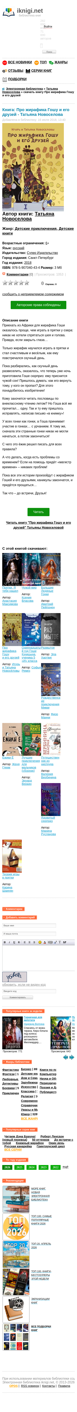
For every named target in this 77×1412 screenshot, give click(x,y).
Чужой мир (29, 587)
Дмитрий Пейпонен (48, 605)
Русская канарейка (18, 1146)
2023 (44, 1167)
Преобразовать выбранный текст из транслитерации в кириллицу (59, 942)
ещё (65, 1166)
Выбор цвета (44, 942)
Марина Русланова (48, 832)
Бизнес (26, 1069)
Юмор (25, 1114)
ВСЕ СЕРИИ (13, 1149)
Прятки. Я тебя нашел (10, 589)
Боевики (8, 1088)
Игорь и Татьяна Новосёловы (11, 667)
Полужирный (4, 942)
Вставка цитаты (55, 942)
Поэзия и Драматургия (56, 1087)
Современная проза (35, 1100)
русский (18, 248)
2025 (19, 1167)
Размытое (48, 647)
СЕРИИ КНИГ (41, 70)
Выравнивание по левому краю (24, 942)
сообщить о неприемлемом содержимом (33, 294)
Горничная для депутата (33, 1019)
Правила (64, 1386)
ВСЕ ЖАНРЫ (30, 1118)
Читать (38, 512)
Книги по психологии (55, 1069)
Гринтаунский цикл (51, 1146)
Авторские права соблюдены (38, 305)
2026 (7, 1167)
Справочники (30, 1105)
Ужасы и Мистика (33, 1109)
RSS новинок (30, 1386)
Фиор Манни (49, 715)
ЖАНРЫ (61, 62)
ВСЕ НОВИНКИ (20, 62)
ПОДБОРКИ (17, 79)
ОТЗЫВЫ (15, 70)
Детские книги (31, 1073)
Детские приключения (35, 228)
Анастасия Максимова (10, 602)
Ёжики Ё (8, 757)
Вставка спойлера (64, 942)
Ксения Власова (27, 599)
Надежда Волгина (34, 1024)
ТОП (43, 62)
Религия (27, 1096)
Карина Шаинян (7, 889)
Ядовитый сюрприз (48, 819)
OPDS (13, 1386)
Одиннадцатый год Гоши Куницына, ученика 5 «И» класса (31, 654)
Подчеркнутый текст (14, 942)
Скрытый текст (50, 942)
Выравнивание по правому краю (34, 942)
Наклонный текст (9, 942)
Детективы (10, 1083)
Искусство (28, 1086)
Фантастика (10, 1069)
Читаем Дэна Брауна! (20, 1136)
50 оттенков (40, 1139)
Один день (56, 1143)
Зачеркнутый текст (19, 942)
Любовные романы (16, 1079)
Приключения (12, 1093)
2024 (31, 1167)
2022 (56, 1167)
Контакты (48, 1386)
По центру (29, 942)
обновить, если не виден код (24, 984)
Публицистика (50, 1092)
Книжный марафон (30, 1143)
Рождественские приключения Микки (50, 702)
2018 (27, 262)
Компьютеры (49, 1074)
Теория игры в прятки (10, 876)
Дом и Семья (30, 1078)
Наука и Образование (55, 1078)
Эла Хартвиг (48, 656)
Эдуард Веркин (27, 782)
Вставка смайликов (40, 942)
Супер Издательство (42, 253)
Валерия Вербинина (48, 775)
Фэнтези (8, 1074)
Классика (27, 1091)
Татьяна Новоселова (28, 216)
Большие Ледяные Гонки (47, 591)
